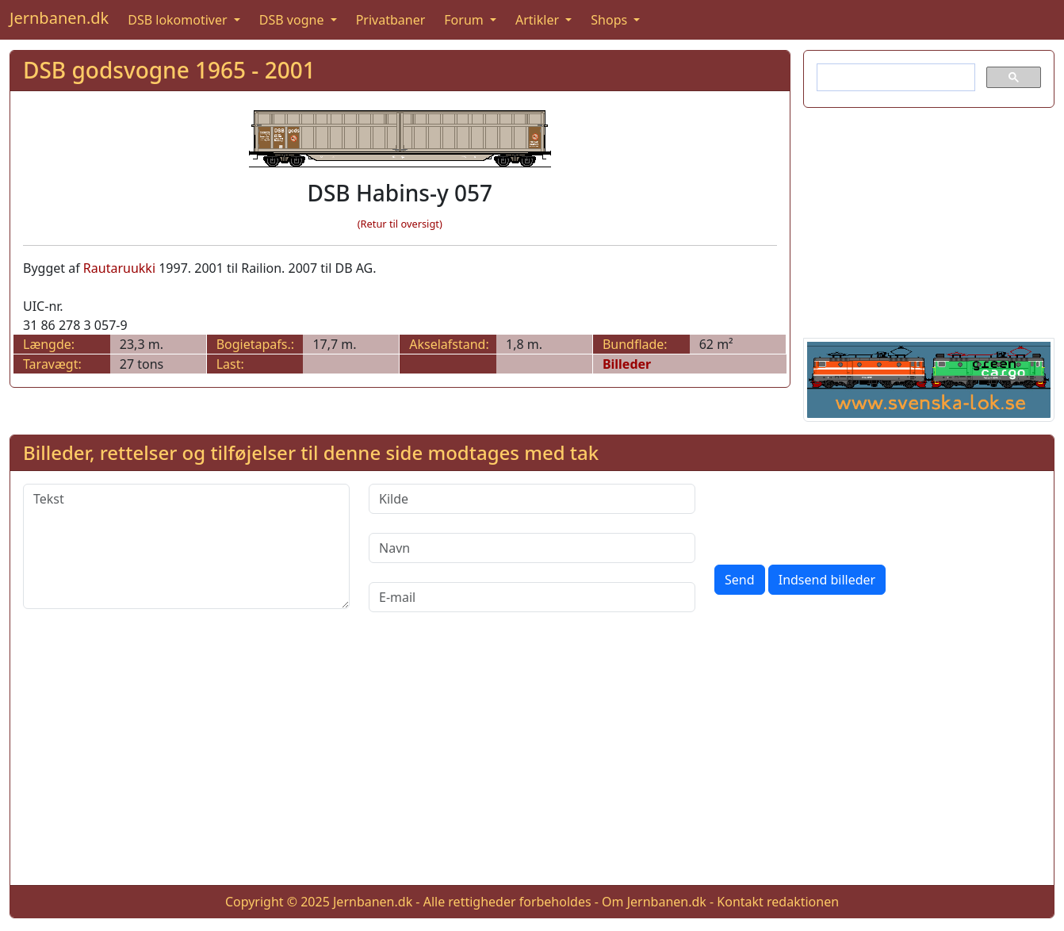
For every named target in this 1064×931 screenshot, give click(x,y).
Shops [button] (610, 20)
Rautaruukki (119, 268)
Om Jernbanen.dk (654, 901)
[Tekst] (186, 546)
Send (740, 579)
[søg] (895, 77)
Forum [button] (465, 20)
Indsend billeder (827, 579)
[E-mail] (532, 597)
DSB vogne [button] (293, 20)
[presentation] (834, 515)
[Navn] (532, 548)
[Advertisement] (929, 220)
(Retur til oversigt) (400, 223)
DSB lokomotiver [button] (179, 20)
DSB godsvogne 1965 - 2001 (169, 70)
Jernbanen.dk (59, 18)
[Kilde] (532, 499)
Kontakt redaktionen (778, 901)
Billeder (627, 364)
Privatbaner (391, 20)
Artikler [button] (538, 20)
